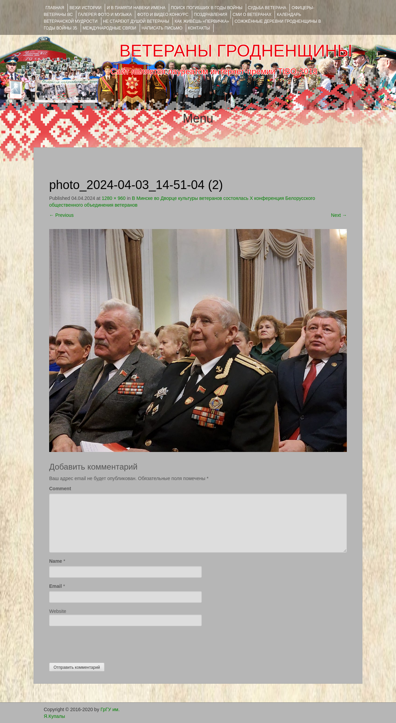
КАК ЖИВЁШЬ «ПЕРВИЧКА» (202, 21)
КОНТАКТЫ (199, 28)
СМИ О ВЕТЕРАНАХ (252, 14)
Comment (60, 488)
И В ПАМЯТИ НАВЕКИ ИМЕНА (136, 7)
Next (339, 215)
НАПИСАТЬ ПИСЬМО (162, 28)
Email (55, 586)
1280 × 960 (113, 198)
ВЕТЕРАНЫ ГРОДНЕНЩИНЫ (235, 51)
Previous (61, 215)
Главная (54, 7)
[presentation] (100, 642)
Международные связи (109, 28)
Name (55, 561)
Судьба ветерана (267, 7)
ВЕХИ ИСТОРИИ (85, 7)
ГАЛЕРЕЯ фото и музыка (105, 14)
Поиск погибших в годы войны (206, 7)
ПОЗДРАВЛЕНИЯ (210, 14)
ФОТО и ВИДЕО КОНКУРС (162, 14)
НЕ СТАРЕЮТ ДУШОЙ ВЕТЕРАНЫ (136, 21)
